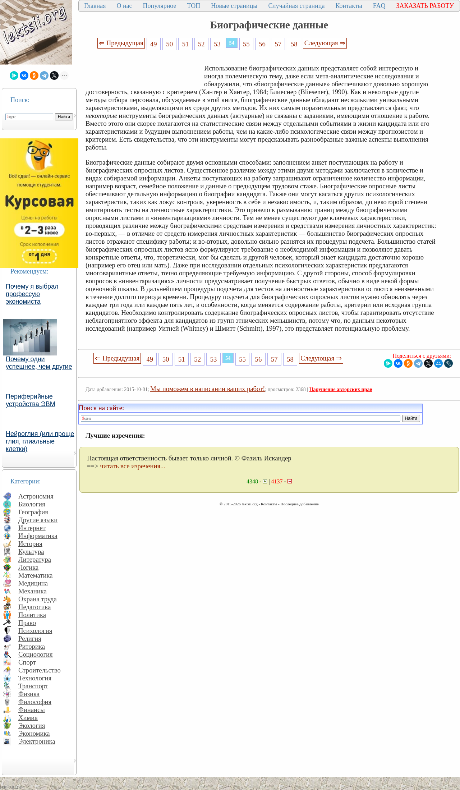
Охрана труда (37, 599)
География (33, 512)
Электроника (36, 741)
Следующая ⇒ (324, 43)
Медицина (33, 583)
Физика (29, 694)
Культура (31, 551)
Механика (32, 591)
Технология (34, 678)
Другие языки (38, 520)
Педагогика (34, 607)
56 (262, 44)
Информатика (38, 535)
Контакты (348, 5)
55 (246, 44)
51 (185, 44)
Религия (29, 638)
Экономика (34, 733)
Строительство (39, 670)
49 (153, 44)
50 (169, 44)
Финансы (31, 709)
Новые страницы (234, 5)
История (30, 543)
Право (27, 622)
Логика (28, 567)
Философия (34, 702)
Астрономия (36, 496)
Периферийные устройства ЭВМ (30, 400)
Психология (35, 630)
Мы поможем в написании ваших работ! (207, 388)
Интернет (32, 528)
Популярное (159, 5)
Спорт (27, 662)
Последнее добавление (299, 504)
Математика (35, 575)
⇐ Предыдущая (121, 43)
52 (201, 44)
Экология (31, 725)
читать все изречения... (132, 466)
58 (294, 44)
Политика (32, 615)
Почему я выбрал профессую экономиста (32, 294)
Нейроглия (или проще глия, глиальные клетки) (40, 441)
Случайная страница (296, 5)
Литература (34, 559)
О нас (124, 5)
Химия (28, 717)
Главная (95, 5)
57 (278, 44)
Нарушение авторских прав (340, 389)
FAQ (379, 5)
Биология (31, 504)
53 (217, 44)
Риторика (31, 646)
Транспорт (33, 686)
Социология (35, 654)
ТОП (194, 5)
